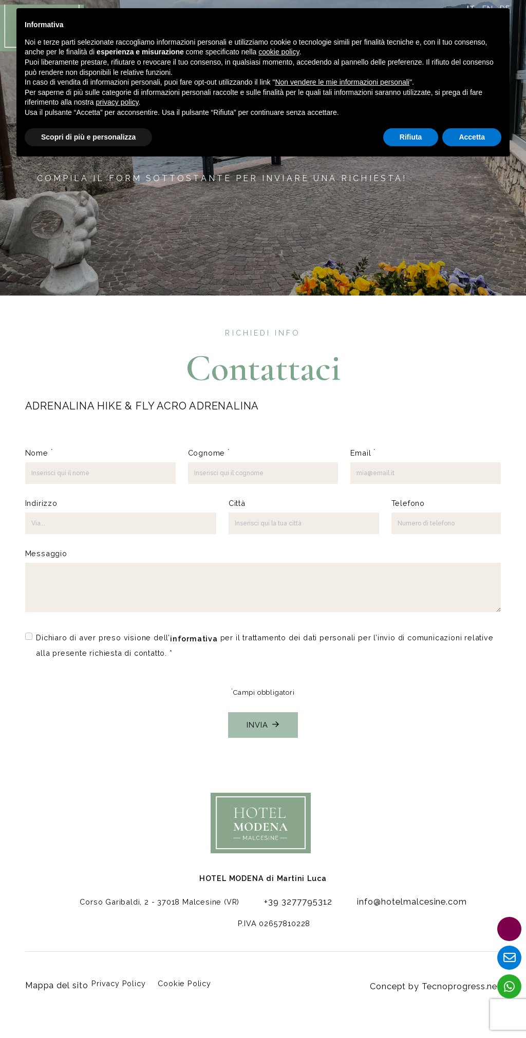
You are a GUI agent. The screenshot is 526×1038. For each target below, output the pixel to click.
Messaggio (46, 553)
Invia (263, 723)
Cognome (209, 452)
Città (237, 503)
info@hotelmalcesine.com (399, 909)
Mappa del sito (53, 985)
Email (362, 452)
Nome (39, 452)
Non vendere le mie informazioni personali (342, 82)
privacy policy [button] (117, 102)
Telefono (408, 503)
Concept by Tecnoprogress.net (441, 985)
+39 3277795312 (295, 909)
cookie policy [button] (278, 52)
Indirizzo (41, 503)
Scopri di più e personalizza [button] (88, 137)
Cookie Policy (187, 985)
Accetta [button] (472, 137)
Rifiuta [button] (411, 137)
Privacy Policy (121, 985)
